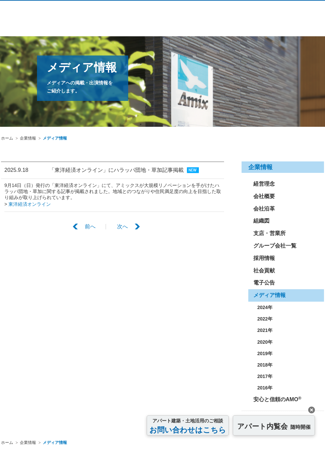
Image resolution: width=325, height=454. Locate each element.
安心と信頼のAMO (277, 399)
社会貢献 (264, 270)
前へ (90, 225)
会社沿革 (264, 209)
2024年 (263, 307)
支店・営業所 (269, 233)
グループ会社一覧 (274, 246)
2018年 (263, 365)
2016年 (263, 387)
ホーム (7, 138)
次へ (122, 225)
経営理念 (264, 184)
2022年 (263, 318)
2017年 (263, 376)
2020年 (263, 342)
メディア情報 (55, 138)
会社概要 (264, 196)
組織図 (261, 221)
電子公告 (264, 283)
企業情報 (28, 138)
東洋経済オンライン (29, 203)
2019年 (263, 353)
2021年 (263, 330)
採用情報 (264, 258)
